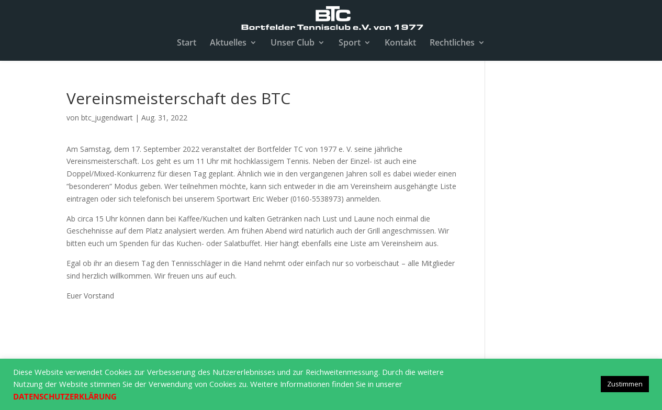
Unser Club (293, 43)
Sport (350, 43)
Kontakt (400, 43)
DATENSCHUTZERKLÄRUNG (65, 396)
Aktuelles (228, 43)
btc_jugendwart (107, 118)
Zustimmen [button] (625, 384)
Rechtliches (452, 43)
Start (186, 43)
